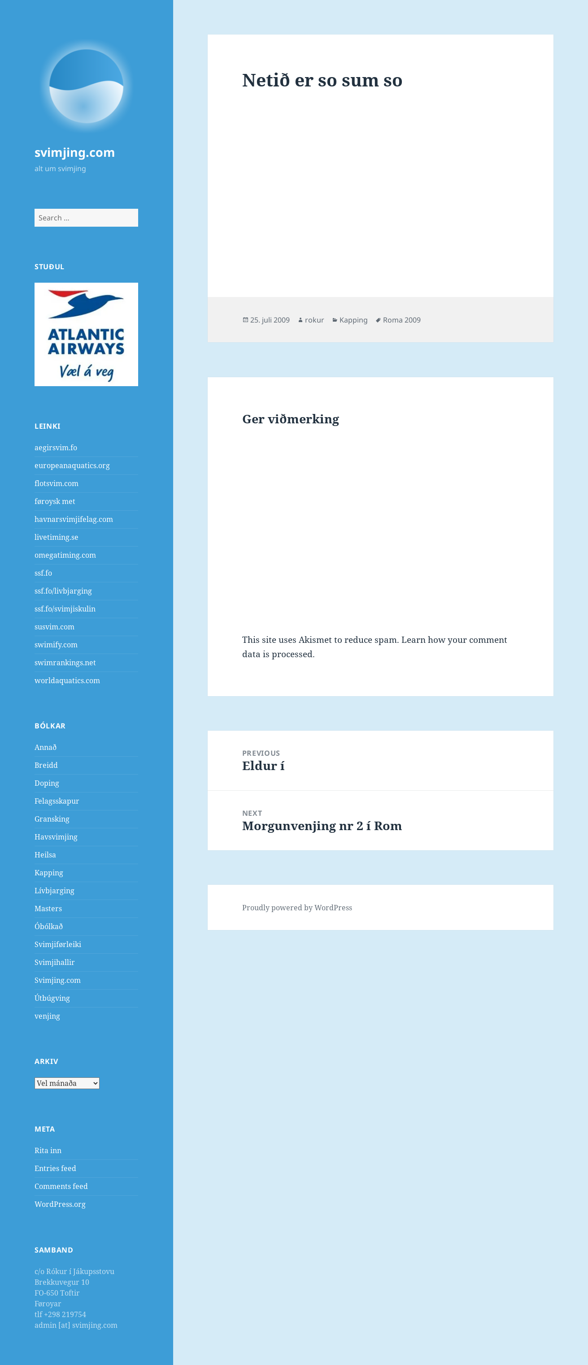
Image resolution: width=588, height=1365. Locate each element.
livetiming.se (56, 537)
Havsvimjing (56, 837)
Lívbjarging (54, 891)
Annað (46, 747)
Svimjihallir (55, 962)
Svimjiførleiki (58, 944)
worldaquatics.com (67, 680)
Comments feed (61, 1186)
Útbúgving (52, 998)
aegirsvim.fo (56, 447)
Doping (47, 783)
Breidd (46, 765)
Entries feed (55, 1168)
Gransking (52, 819)
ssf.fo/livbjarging (63, 591)
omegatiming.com (65, 555)
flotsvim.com (56, 483)
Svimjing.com (58, 980)
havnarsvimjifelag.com (74, 519)
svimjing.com (75, 152)
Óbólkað (49, 926)
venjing (47, 1016)
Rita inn (48, 1150)
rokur (314, 320)
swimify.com (56, 645)
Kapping (49, 873)
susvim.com (54, 627)
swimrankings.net (65, 662)
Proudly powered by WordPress (297, 908)
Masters (48, 908)
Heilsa (45, 855)
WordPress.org (60, 1204)
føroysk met (55, 501)
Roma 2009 (402, 320)
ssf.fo (43, 573)
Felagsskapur (57, 801)
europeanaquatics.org (72, 465)
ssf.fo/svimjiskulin (65, 609)
